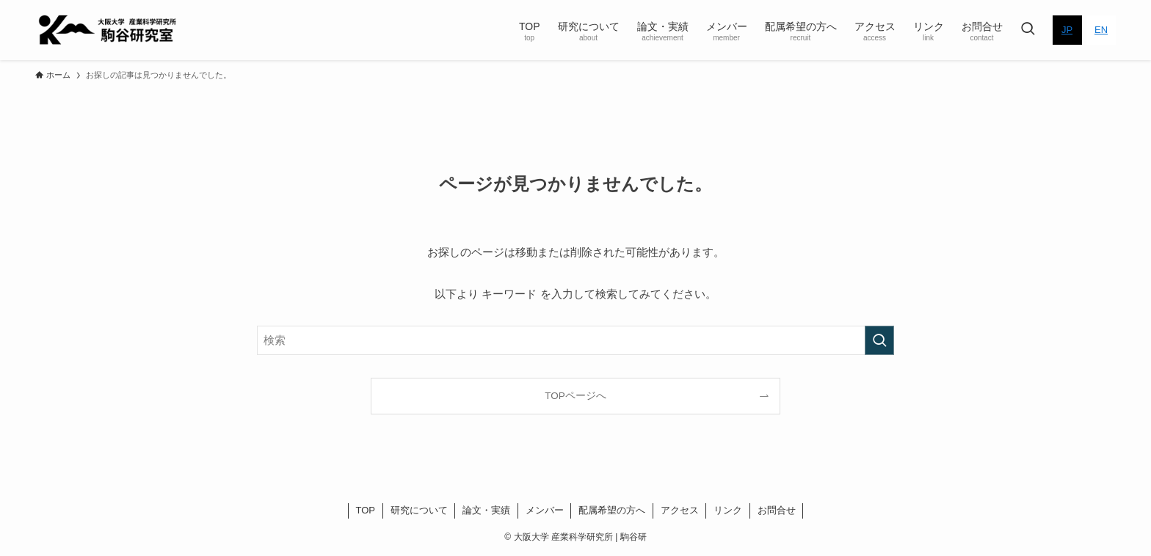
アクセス (680, 510)
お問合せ (777, 510)
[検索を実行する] (879, 340)
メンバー (545, 510)
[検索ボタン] (1028, 30)
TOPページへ (575, 395)
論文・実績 (486, 510)
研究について (419, 510)
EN (1101, 29)
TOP (366, 510)
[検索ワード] (575, 340)
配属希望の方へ (611, 510)
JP (1066, 29)
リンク (728, 510)
